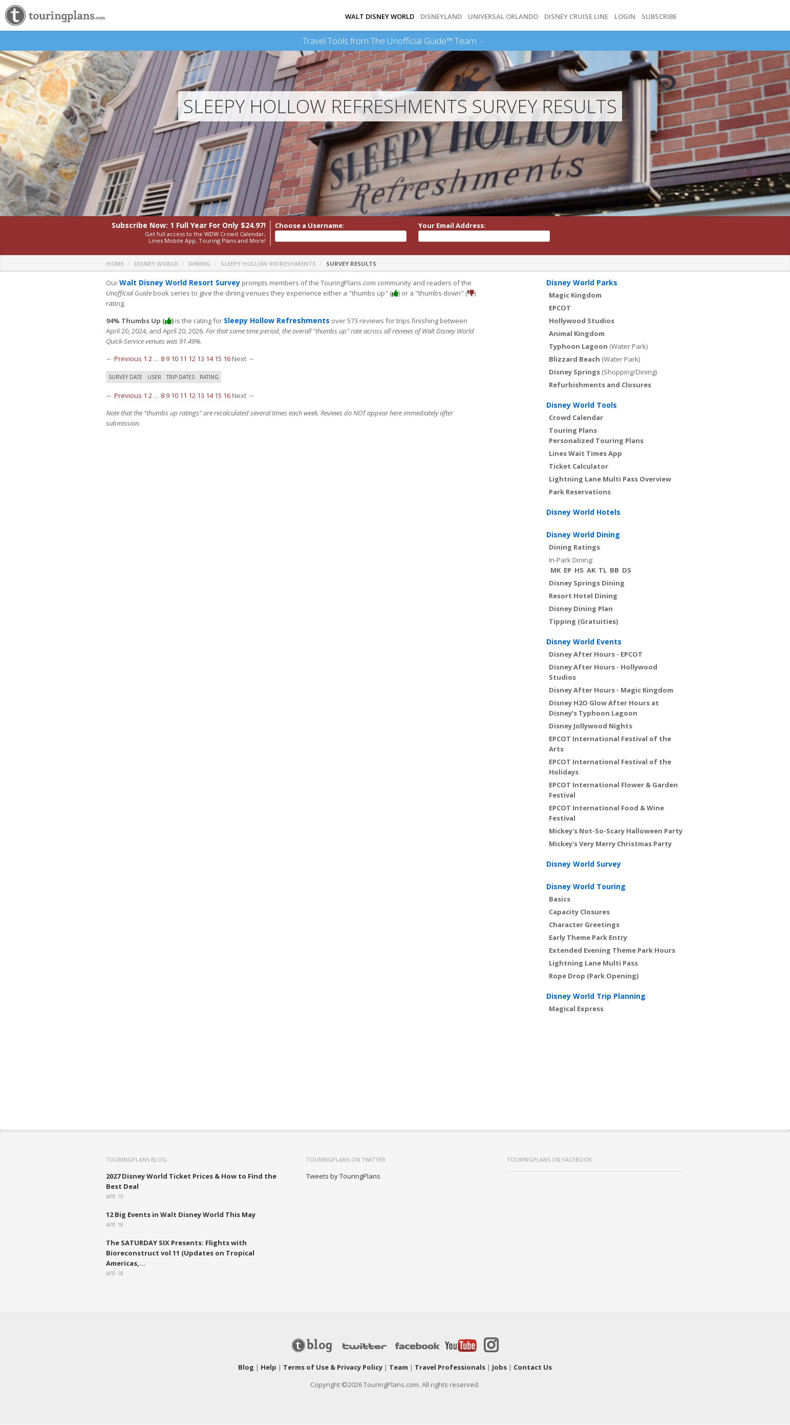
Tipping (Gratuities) (583, 621)
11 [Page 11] (183, 359)
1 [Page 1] (145, 359)
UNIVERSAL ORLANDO (503, 16)
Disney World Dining (583, 535)
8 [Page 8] (162, 359)
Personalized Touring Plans (596, 441)
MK (555, 570)
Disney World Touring (586, 887)
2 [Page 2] (150, 359)
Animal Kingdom (577, 334)
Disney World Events (584, 642)
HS (579, 570)
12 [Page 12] (192, 359)
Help (268, 1367)
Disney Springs (574, 372)
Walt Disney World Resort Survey (175, 283)
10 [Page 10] (174, 359)
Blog (246, 1367)
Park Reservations (580, 492)
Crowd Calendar (576, 418)
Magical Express (576, 1009)
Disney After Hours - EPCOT (596, 654)
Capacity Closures (579, 912)
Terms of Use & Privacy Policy (332, 1367)
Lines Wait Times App (585, 453)
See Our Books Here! (488, 41)
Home (115, 264)
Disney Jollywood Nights (590, 726)
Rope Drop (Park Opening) (593, 976)
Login (624, 16)
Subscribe (659, 16)
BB (614, 570)
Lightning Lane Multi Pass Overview (610, 479)
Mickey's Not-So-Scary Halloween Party (615, 831)
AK (591, 570)
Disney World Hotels (583, 512)
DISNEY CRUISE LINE (576, 16)
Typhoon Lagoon (578, 346)
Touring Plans (573, 430)
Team (398, 1367)
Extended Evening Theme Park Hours (612, 950)
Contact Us (533, 1367)
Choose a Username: (310, 225)
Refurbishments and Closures (600, 385)
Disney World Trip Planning (596, 996)
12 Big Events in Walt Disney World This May (180, 1215)
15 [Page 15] (218, 359)
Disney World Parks (581, 283)
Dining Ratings (574, 547)
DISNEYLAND (441, 16)
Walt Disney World (379, 16)
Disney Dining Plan (581, 609)
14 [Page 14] (209, 359)
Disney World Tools (581, 405)
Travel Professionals (450, 1367)
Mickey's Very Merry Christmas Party (610, 844)
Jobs (499, 1367)
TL (603, 570)
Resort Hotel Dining (583, 596)
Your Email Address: (452, 225)
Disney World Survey (583, 864)
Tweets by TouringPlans (343, 1176)
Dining (199, 264)
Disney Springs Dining (587, 583)
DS (626, 570)
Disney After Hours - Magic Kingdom (611, 690)
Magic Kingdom (575, 295)
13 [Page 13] (200, 359)
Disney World (156, 264)
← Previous (124, 359)
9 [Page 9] (167, 359)
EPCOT (560, 308)
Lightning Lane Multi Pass (593, 963)
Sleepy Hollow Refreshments (268, 264)
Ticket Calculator (578, 466)
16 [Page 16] (226, 359)
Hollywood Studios (581, 321)
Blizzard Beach (574, 359)
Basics (559, 899)
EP (567, 570)
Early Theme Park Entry (588, 937)
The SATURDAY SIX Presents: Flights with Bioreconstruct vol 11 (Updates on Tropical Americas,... (180, 1253)
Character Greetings (584, 925)
